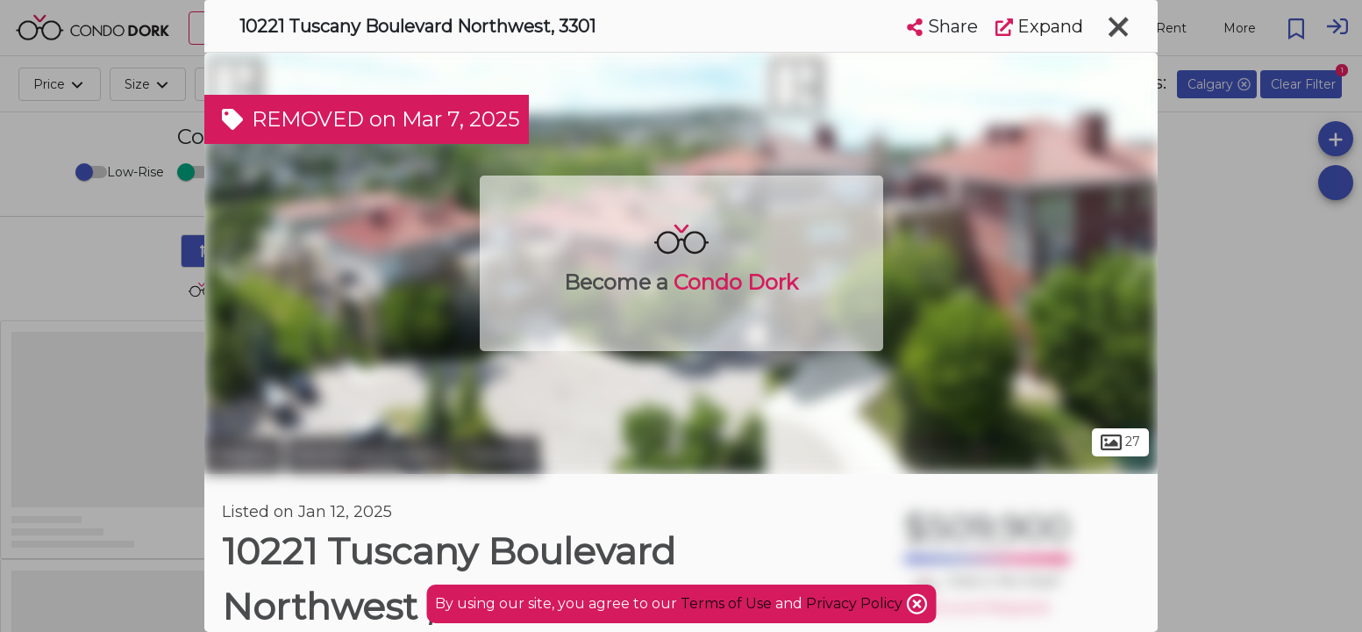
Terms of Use (726, 603)
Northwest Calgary (369, 454)
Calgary (243, 454)
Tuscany (498, 454)
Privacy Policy (856, 603)
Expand (1039, 26)
